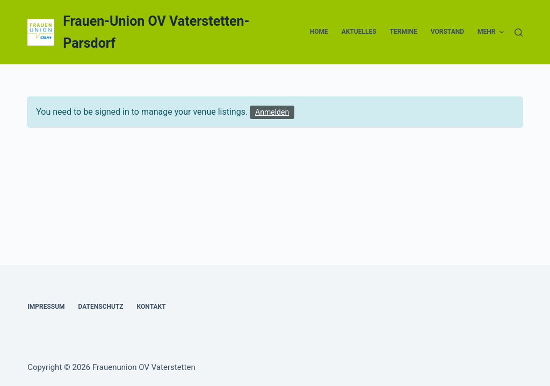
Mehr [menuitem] (490, 32)
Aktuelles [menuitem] (359, 31)
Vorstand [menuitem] (447, 31)
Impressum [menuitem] (45, 306)
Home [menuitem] (319, 31)
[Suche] (519, 32)
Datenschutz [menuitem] (101, 306)
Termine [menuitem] (403, 31)
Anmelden (272, 112)
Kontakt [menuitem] (151, 306)
